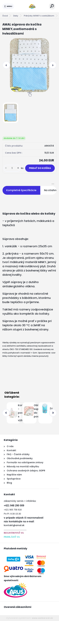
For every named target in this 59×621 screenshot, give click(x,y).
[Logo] (31, 6)
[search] (52, 6)
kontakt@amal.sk (14, 525)
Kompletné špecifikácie (21, 190)
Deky (15, 15)
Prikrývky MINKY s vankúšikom (39, 15)
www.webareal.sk (42, 618)
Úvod (5, 15)
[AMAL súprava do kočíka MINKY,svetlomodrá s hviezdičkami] (29, 65)
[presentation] (6, 65)
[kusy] (12, 168)
